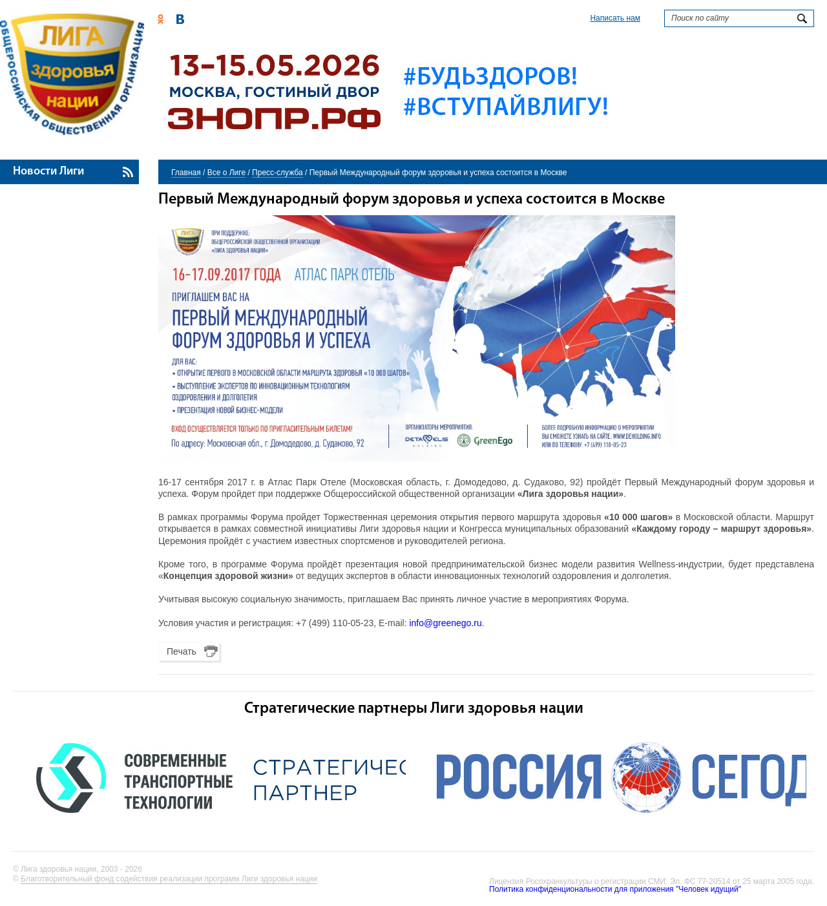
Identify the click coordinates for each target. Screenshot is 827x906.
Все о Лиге (226, 172)
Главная (186, 172)
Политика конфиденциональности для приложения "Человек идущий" (615, 889)
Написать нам (615, 18)
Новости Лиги (48, 171)
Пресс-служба (277, 172)
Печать (181, 651)
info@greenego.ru (445, 623)
